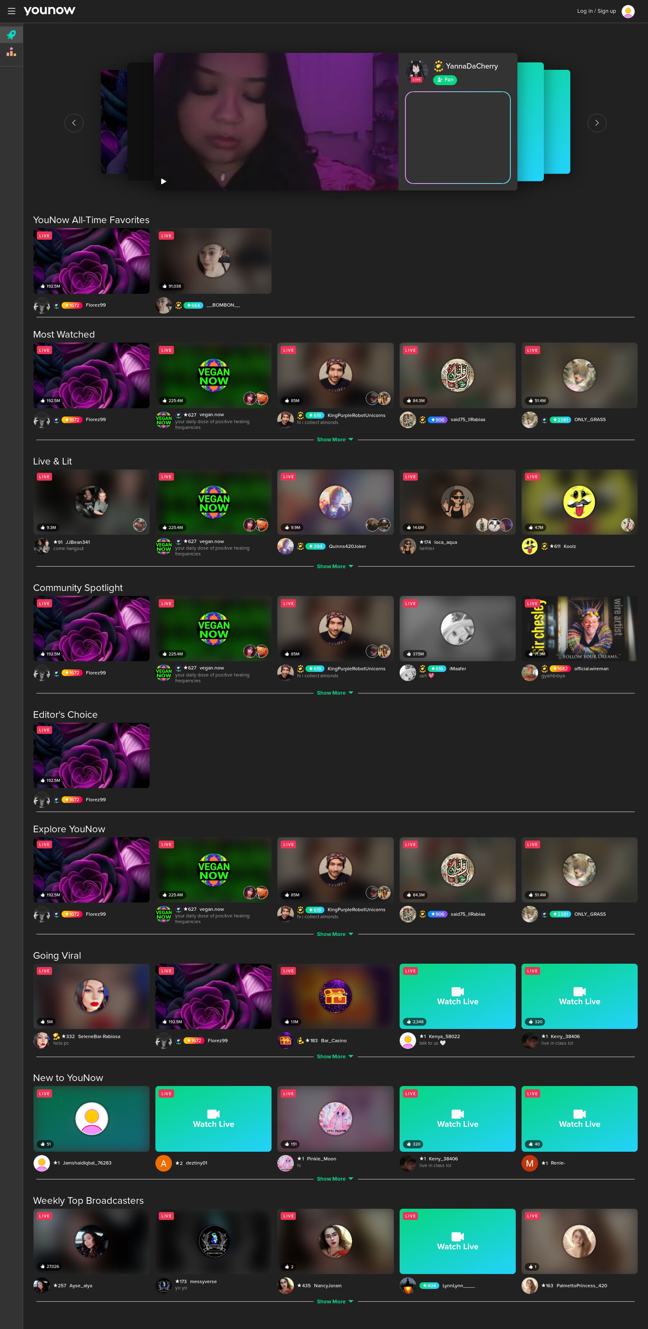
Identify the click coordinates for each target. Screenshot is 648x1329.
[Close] (636, 13)
